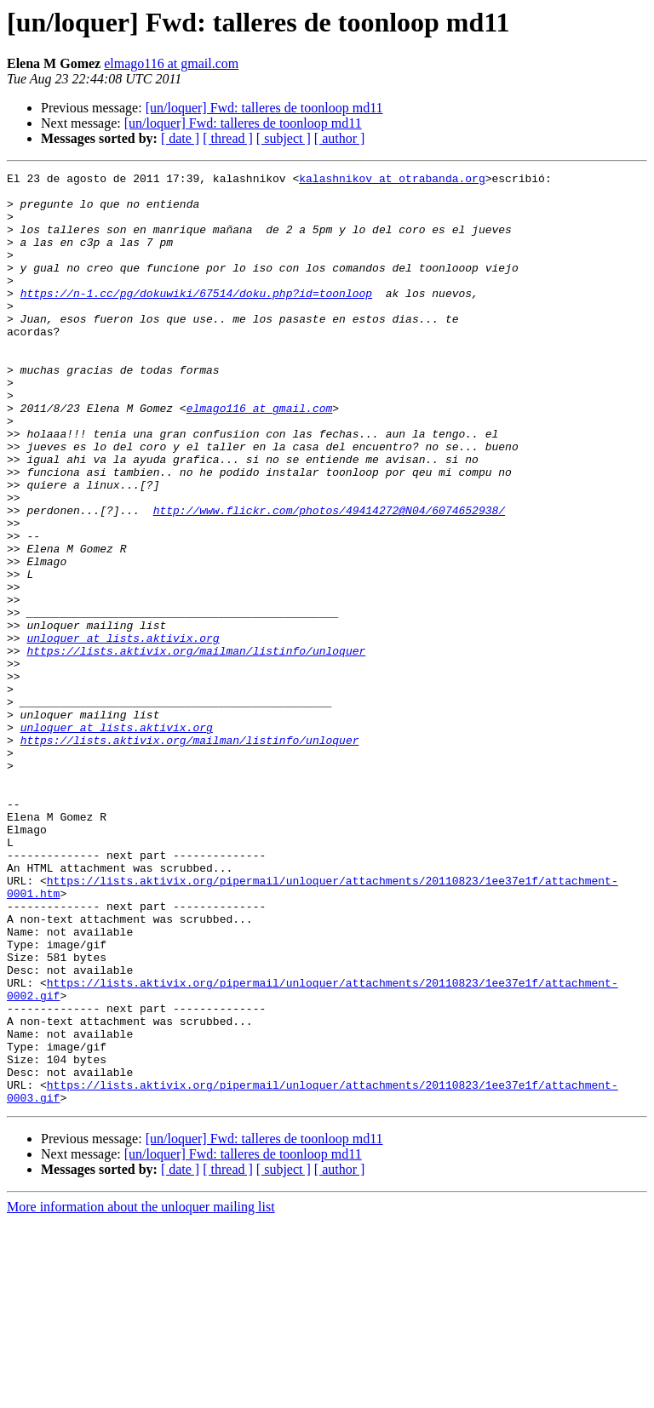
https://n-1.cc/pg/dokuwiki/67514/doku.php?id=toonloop (196, 318)
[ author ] (339, 138)
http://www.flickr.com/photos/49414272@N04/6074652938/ (329, 579)
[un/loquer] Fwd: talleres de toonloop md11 (264, 107)
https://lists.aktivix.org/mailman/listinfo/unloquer (195, 747)
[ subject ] (283, 138)
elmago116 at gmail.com (171, 63)
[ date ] (180, 138)
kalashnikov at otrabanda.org (392, 180)
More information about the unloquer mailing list (141, 1393)
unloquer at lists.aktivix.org (122, 732)
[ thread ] (228, 138)
